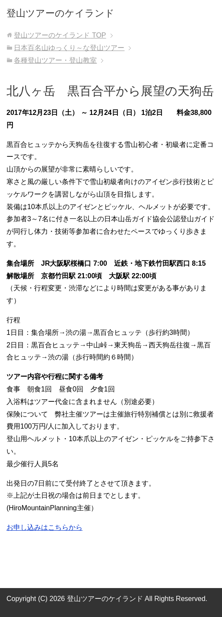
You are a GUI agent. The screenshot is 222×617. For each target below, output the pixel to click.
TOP (60, 35)
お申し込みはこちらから (44, 527)
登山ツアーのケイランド (60, 13)
